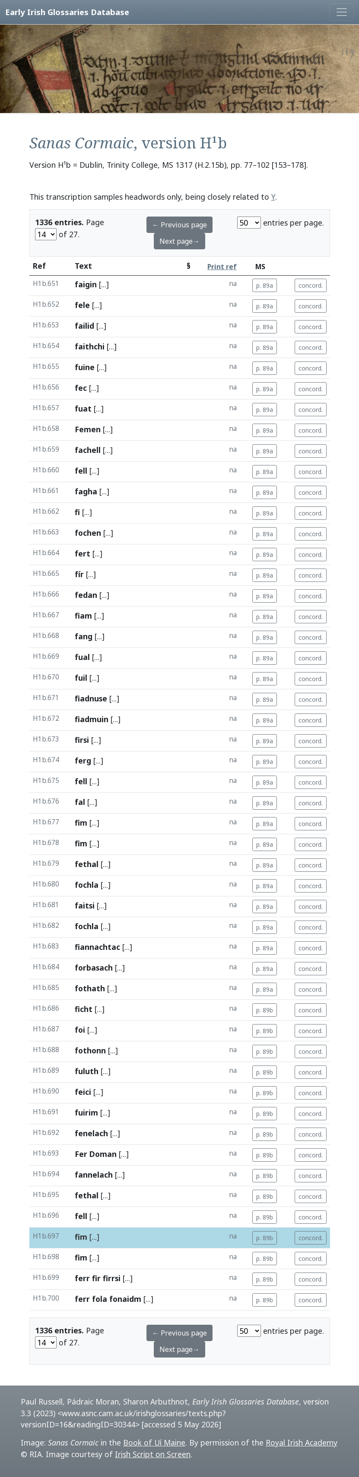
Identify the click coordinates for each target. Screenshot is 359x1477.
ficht (83, 1009)
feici (83, 1092)
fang (83, 636)
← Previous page (179, 224)
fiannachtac (97, 947)
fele (82, 305)
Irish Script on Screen (153, 1454)
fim (81, 822)
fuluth (86, 1071)
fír (79, 574)
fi (77, 512)
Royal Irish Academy (301, 1442)
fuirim (86, 1112)
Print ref (222, 266)
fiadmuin (91, 719)
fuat (83, 408)
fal (80, 802)
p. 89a (264, 285)
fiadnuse (91, 698)
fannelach (94, 1174)
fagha (86, 491)
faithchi (90, 346)
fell (81, 470)
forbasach (94, 967)
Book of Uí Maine (154, 1442)
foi (80, 1029)
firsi (82, 740)
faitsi (85, 905)
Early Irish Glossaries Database (67, 11)
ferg (83, 760)
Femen (88, 429)
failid (84, 326)
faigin (86, 284)
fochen (88, 533)
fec (81, 388)
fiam (83, 615)
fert (82, 553)
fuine (85, 367)
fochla (86, 885)
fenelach (91, 1133)
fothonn (90, 1050)
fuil (81, 678)
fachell (88, 450)
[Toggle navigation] (342, 12)
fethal (86, 864)
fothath (90, 988)
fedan (86, 595)
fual (82, 657)
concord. (311, 285)
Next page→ (179, 241)
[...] (104, 284)
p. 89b (264, 1010)
